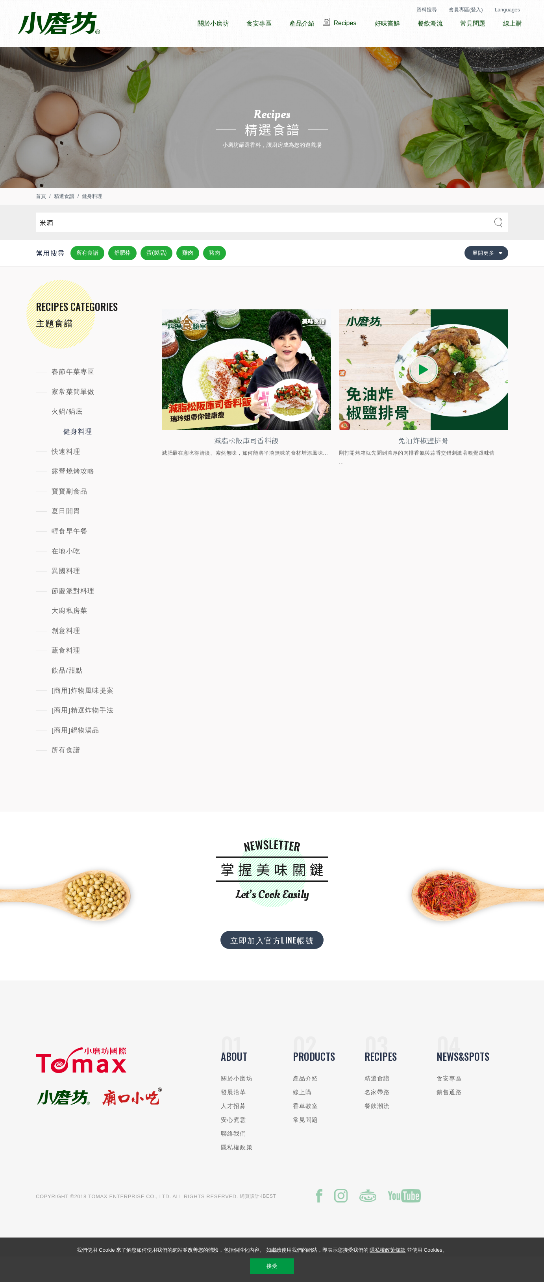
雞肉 (187, 276)
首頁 (41, 220)
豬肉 (214, 276)
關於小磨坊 (237, 1102)
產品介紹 (305, 1102)
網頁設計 (250, 1220)
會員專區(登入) (466, 10)
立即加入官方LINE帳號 (272, 963)
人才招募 (233, 1129)
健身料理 (92, 220)
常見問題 (305, 1143)
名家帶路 (377, 1115)
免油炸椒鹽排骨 (423, 464)
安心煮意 (233, 1143)
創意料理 (66, 654)
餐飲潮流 (377, 1129)
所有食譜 (87, 276)
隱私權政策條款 (387, 1250)
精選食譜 (64, 220)
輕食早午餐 (69, 555)
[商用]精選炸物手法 (83, 734)
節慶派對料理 (73, 614)
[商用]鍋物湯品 (76, 754)
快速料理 (66, 475)
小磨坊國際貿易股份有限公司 (59, 23)
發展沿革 (233, 1115)
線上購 (302, 1115)
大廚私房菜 (69, 634)
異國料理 (66, 594)
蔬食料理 (66, 674)
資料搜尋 (426, 10)
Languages (507, 10)
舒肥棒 (122, 276)
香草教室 (305, 1129)
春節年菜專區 (73, 395)
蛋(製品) (156, 276)
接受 (271, 1266)
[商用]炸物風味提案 (83, 714)
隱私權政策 (237, 1170)
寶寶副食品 (69, 515)
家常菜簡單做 (73, 415)
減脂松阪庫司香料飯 (246, 464)
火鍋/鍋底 (67, 435)
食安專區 (449, 1102)
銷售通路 (449, 1115)
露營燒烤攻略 (73, 495)
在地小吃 (66, 575)
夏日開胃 (66, 534)
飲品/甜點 (67, 694)
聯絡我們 (233, 1157)
